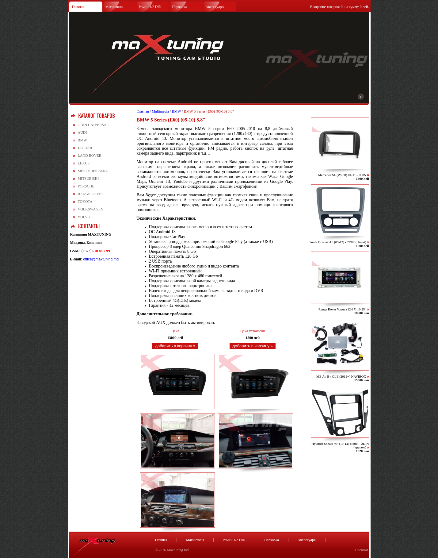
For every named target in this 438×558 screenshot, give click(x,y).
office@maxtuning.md (101, 259)
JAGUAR (85, 148)
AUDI (82, 132)
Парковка (179, 7)
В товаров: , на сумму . (339, 7)
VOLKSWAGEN (90, 209)
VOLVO (84, 217)
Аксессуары (215, 7)
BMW (82, 140)
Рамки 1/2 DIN (150, 7)
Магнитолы (114, 7)
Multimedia (160, 111)
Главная (78, 7)
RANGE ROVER (91, 194)
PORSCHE (86, 186)
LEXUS (84, 163)
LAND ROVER (89, 155)
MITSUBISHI (88, 178)
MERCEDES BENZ (93, 171)
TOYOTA (85, 201)
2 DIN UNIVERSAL (93, 125)
